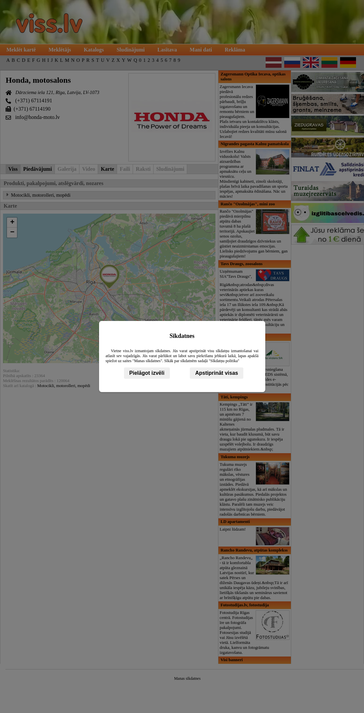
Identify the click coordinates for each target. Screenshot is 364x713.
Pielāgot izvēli (147, 373)
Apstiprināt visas (216, 373)
